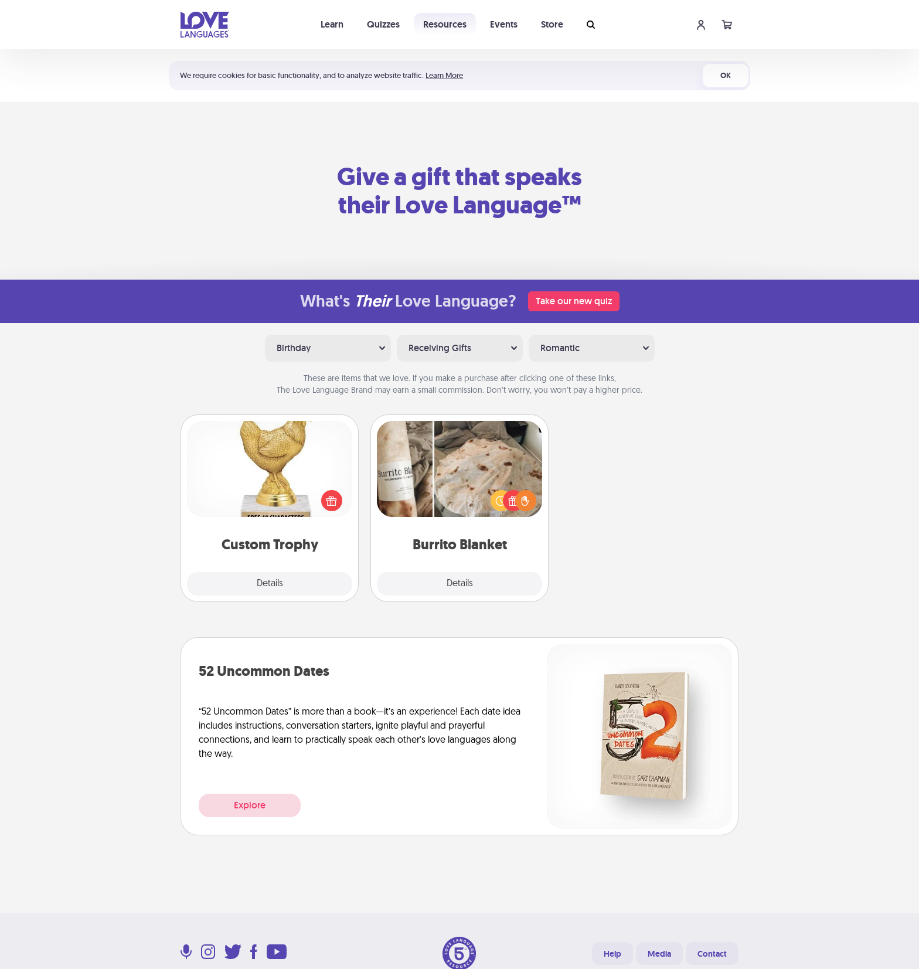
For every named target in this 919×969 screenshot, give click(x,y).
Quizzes (383, 24)
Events (504, 24)
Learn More (444, 75)
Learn (332, 24)
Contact (712, 953)
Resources (445, 24)
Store (552, 24)
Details (270, 584)
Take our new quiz (574, 301)
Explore (250, 805)
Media (659, 953)
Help (612, 953)
